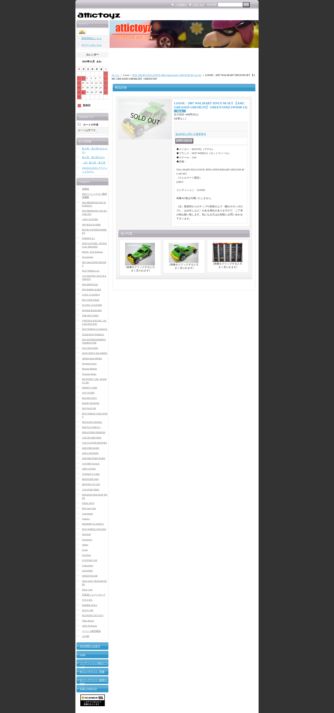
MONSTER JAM (90, 479)
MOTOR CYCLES (91, 484)
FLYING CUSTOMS (92, 305)
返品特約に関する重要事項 (190, 134)
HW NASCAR (89, 408)
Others (85, 544)
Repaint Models (89, 368)
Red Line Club (89, 508)
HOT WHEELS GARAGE (94, 329)
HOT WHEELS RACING (94, 529)
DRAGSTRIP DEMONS (93, 432)
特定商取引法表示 (90, 646)
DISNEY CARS (89, 387)
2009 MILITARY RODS (93, 458)
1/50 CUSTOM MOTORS (94, 442)
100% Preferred (89, 625)
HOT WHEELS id (90, 270)
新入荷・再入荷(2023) (93, 157)
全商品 (85, 189)
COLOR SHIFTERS (91, 437)
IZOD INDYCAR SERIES (94, 353)
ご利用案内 (181, 4)
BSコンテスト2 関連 (92, 671)
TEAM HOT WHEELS (93, 334)
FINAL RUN (88, 503)
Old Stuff (86, 534)
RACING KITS (89, 398)
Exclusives (87, 539)
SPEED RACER (90, 575)
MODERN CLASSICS (93, 524)
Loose (85, 549)
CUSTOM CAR (89, 560)
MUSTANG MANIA (92, 422)
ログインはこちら (91, 44)
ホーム (115, 75)
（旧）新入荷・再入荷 (93, 162)
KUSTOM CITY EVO (92, 615)
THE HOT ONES (90, 315)
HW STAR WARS (90, 300)
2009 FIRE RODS (90, 448)
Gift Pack (86, 555)
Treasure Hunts (89, 374)
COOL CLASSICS (91, 294)
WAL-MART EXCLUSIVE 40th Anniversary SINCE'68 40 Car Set (166, 75)
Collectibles (87, 565)
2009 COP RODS (90, 453)
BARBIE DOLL (89, 605)
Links (82, 654)
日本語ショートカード (93, 594)
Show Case (87, 589)
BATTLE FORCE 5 (91, 427)
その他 (85, 636)
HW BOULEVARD (91, 224)
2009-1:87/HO (89, 468)
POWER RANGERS (92, 310)
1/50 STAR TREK (90, 489)
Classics (86, 518)
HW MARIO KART (91, 289)
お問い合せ (198, 4)
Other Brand (88, 620)
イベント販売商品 (91, 631)
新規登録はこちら (91, 38)
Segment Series (89, 363)
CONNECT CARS (91, 474)
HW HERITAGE (90, 284)
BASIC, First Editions (92, 252)
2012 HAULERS (90, 348)
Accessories (87, 257)
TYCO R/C (87, 599)
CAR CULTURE (90, 219)
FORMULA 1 (88, 238)
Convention (87, 513)
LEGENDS (87, 570)
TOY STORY (88, 392)
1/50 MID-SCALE (90, 463)
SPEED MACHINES (92, 358)
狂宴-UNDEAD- (88, 688)
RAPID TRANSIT (90, 403)
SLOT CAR (87, 610)
